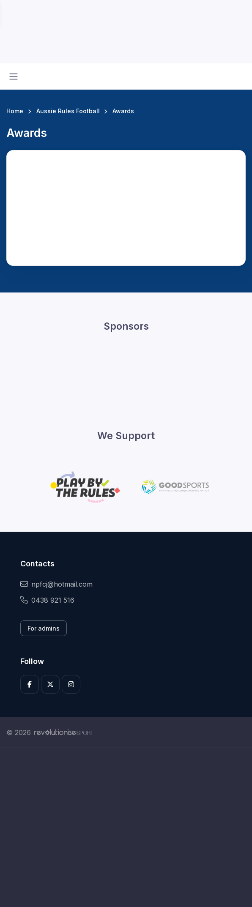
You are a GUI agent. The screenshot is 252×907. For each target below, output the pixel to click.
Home (14, 111)
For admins (43, 628)
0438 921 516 (47, 600)
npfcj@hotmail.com (56, 584)
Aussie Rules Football (68, 111)
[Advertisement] (126, 827)
